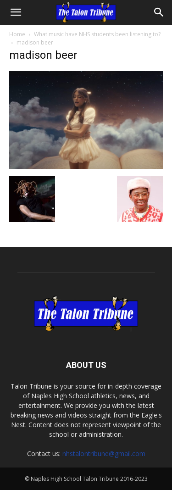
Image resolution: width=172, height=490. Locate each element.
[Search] (159, 12)
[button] (15, 12)
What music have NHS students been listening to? (97, 34)
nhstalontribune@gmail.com (103, 453)
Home (17, 34)
